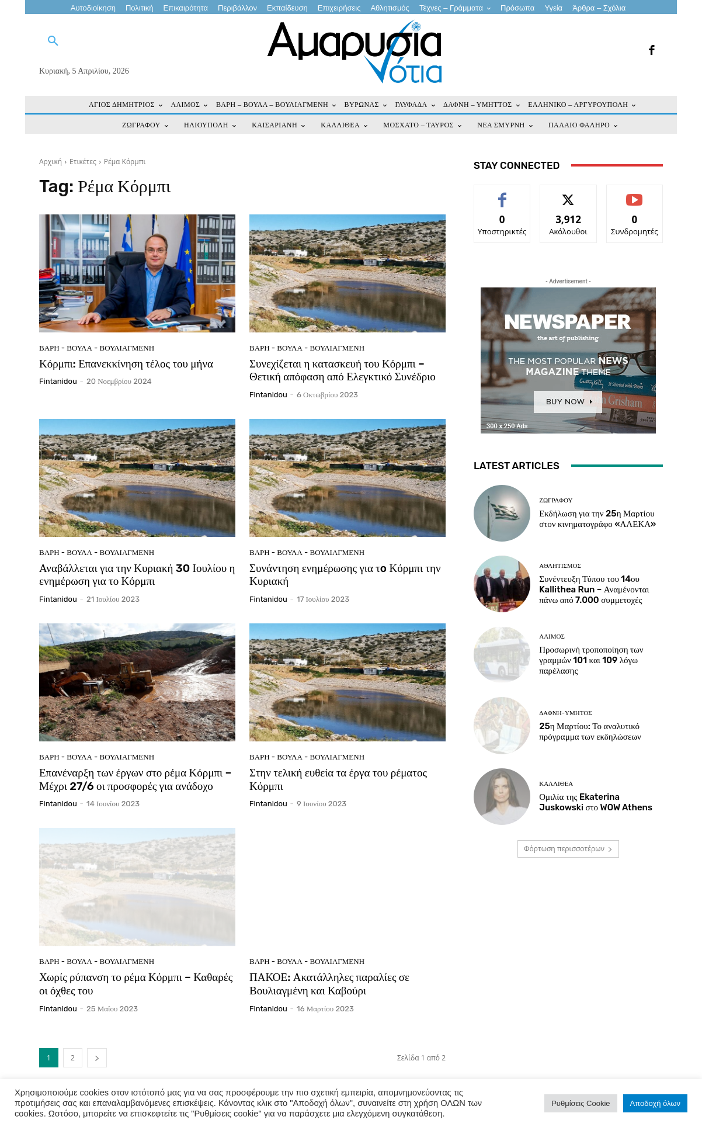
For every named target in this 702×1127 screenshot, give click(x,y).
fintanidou (58, 381)
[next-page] (97, 1057)
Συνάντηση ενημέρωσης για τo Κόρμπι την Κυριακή (345, 574)
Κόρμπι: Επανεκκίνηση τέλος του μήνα (126, 363)
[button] (53, 41)
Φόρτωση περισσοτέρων (568, 849)
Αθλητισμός (560, 566)
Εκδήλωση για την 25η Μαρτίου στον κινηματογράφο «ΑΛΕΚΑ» (597, 518)
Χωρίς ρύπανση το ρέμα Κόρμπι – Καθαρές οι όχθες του (135, 983)
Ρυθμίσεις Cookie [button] (580, 1103)
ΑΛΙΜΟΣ (552, 636)
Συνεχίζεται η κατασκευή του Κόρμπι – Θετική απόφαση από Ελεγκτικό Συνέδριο (342, 370)
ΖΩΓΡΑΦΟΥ (555, 500)
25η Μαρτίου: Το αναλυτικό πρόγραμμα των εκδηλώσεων (590, 731)
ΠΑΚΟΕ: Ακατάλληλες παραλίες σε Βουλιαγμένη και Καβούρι (329, 983)
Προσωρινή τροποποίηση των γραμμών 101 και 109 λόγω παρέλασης (591, 660)
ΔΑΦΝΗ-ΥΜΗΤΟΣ (565, 713)
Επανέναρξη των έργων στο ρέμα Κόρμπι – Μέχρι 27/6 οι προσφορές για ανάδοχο (135, 779)
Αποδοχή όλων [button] (655, 1103)
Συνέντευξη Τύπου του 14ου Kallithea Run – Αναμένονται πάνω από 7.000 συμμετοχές (594, 589)
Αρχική (50, 162)
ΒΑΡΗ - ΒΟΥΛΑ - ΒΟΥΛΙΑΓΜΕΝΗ (96, 348)
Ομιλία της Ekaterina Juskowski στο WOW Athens (595, 802)
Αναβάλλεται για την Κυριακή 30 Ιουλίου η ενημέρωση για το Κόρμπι (137, 574)
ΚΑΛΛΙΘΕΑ (556, 784)
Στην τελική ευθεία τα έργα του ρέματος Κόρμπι (338, 779)
